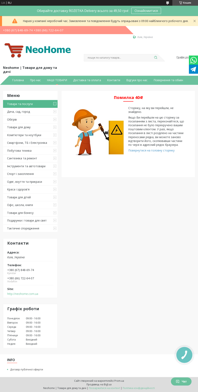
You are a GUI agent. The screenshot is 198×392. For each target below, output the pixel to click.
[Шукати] (156, 57)
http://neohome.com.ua (22, 294)
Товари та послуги (20, 104)
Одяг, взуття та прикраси (24, 182)
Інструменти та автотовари (26, 166)
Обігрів (12, 119)
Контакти (113, 80)
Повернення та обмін (168, 80)
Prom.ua (119, 381)
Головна (18, 80)
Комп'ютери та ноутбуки (24, 135)
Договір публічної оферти (26, 369)
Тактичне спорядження (23, 228)
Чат (181, 381)
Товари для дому (19, 127)
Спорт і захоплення (20, 174)
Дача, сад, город (18, 112)
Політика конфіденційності (139, 388)
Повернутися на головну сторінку (151, 150)
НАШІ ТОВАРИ (57, 80)
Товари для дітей (19, 197)
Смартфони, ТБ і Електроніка (27, 143)
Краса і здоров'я (18, 189)
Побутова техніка (19, 150)
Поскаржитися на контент (104, 388)
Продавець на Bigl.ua (99, 384)
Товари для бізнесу (20, 213)
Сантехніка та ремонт (22, 158)
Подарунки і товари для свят (27, 220)
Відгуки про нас (136, 80)
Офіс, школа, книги (20, 205)
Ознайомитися (146, 10)
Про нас (35, 80)
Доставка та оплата (87, 80)
